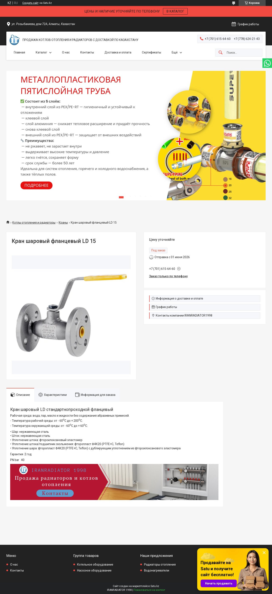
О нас (66, 52)
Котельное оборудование (95, 564)
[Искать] (221, 52)
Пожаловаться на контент (149, 589)
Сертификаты (151, 52)
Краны (63, 222)
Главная (19, 52)
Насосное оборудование (94, 570)
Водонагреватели (156, 570)
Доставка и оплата (118, 52)
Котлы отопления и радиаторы (33, 222)
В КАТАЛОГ (175, 11)
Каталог (41, 52)
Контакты (87, 52)
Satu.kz (154, 586)
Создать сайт (30, 2)
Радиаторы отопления (160, 564)
